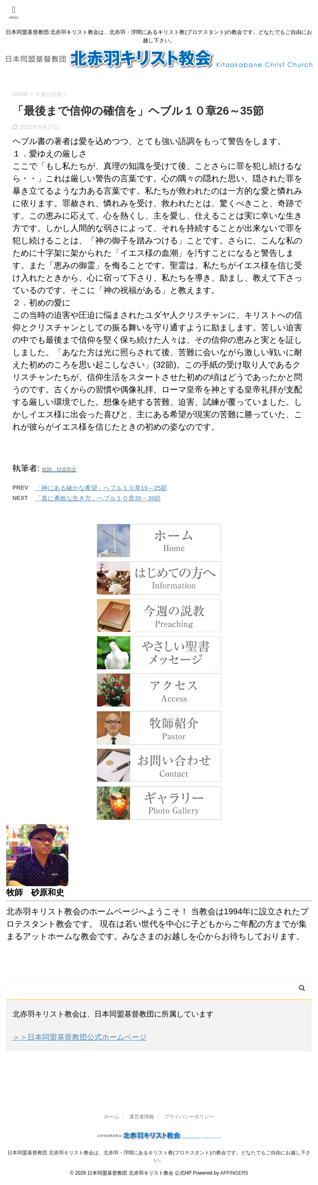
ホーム (111, 1117)
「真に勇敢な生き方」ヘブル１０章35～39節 (98, 498)
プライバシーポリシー (189, 1117)
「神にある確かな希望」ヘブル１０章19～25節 (101, 487)
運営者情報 (141, 1117)
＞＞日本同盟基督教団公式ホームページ (79, 1037)
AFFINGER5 (234, 1173)
